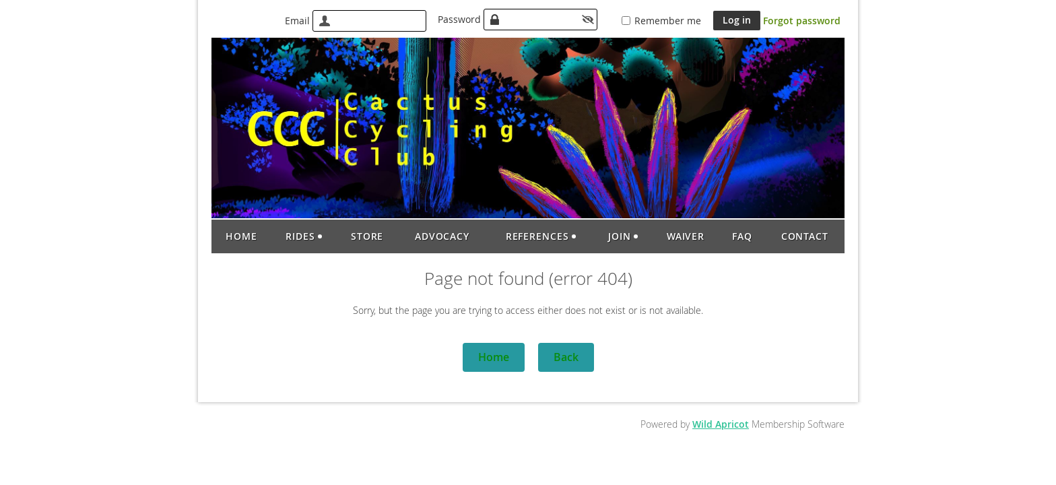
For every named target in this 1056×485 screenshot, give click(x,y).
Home (493, 357)
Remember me (667, 20)
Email (297, 20)
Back (566, 357)
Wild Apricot (720, 424)
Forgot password (801, 20)
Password (459, 19)
